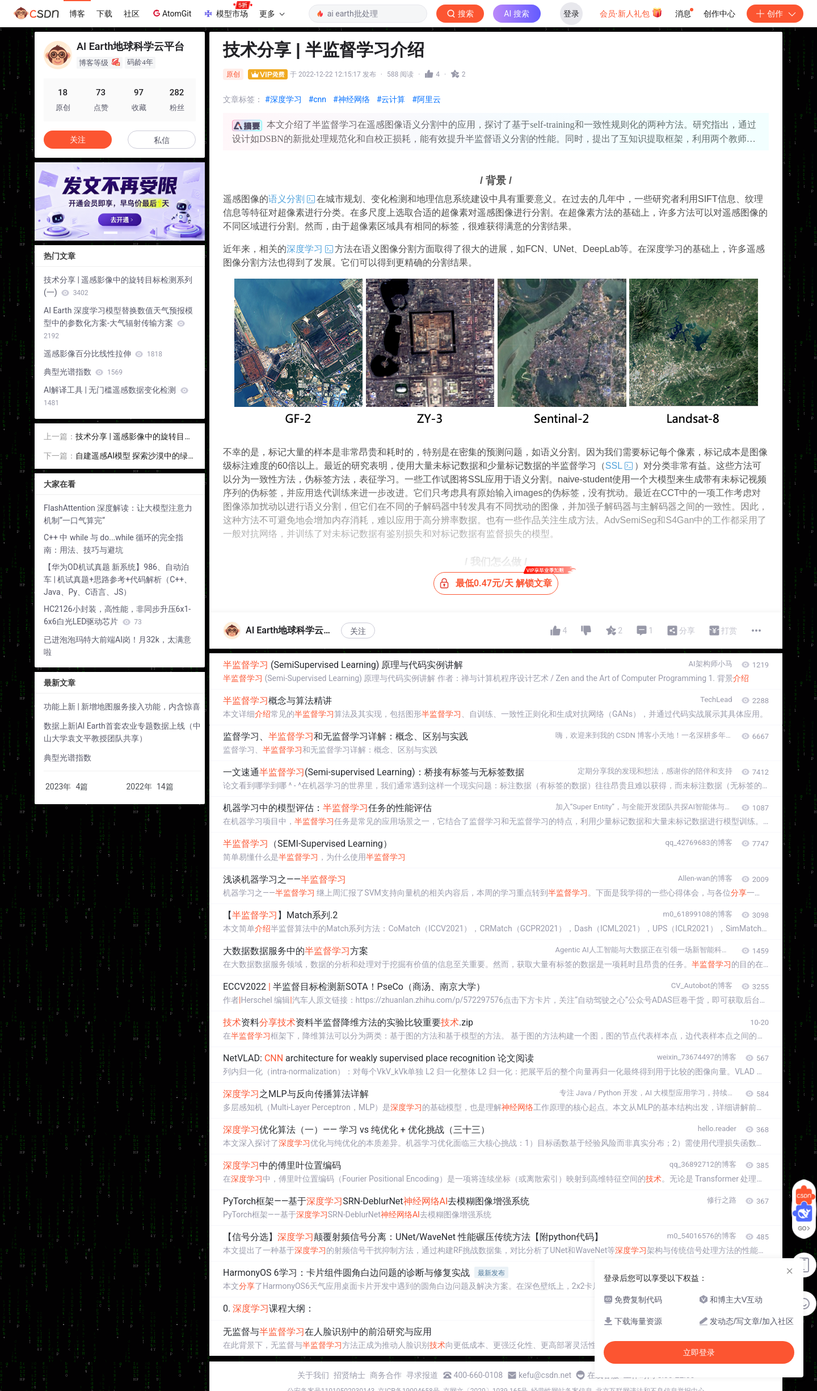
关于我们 (313, 1375)
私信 (162, 140)
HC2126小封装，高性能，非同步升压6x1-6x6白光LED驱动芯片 (117, 615)
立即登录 (487, 107)
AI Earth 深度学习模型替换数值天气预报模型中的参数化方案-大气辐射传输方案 (118, 323)
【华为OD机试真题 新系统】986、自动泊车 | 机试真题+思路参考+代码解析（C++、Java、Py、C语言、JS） (118, 579)
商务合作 (386, 1375)
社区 (132, 13)
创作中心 (719, 13)
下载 (104, 13)
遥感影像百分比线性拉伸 (103, 353)
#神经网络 (351, 99)
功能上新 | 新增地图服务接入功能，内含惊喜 (122, 706)
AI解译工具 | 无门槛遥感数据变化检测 (116, 396)
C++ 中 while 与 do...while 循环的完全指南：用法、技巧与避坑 (113, 543)
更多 (271, 13)
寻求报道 (422, 1375)
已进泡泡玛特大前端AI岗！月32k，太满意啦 (117, 646)
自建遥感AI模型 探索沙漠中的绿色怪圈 (131, 456)
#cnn (317, 99)
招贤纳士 (349, 1375)
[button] (110, 233)
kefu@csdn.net (545, 1375)
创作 (775, 13)
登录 (571, 13)
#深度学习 (283, 99)
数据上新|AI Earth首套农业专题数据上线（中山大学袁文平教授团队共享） (122, 732)
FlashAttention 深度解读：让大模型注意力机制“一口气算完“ (118, 514)
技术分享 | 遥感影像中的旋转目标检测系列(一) (118, 286)
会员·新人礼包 (631, 12)
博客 (77, 13)
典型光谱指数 (83, 371)
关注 (358, 631)
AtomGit (171, 13)
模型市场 (227, 10)
